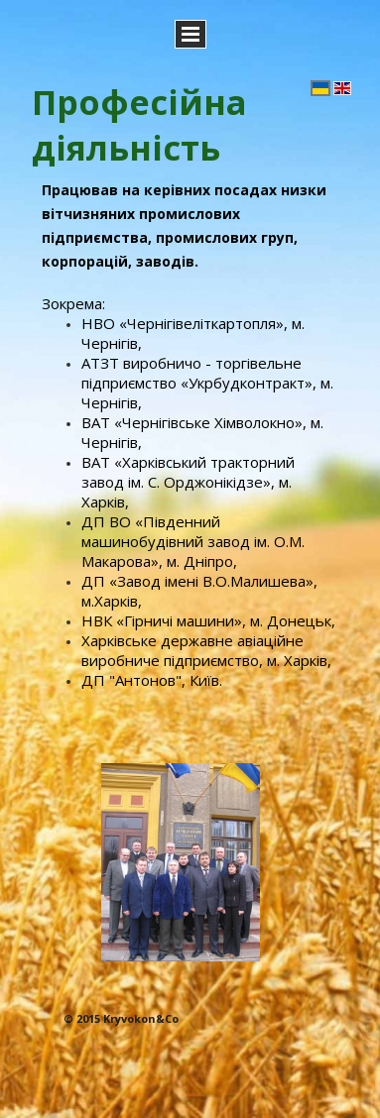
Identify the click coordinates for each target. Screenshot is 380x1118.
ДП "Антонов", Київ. (151, 680)
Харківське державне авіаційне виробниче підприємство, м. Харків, (206, 650)
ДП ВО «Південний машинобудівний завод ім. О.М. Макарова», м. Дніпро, (193, 541)
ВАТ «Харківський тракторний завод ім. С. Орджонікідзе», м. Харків (188, 481)
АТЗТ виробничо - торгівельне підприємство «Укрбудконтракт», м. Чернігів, (207, 382)
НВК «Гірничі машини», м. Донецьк (206, 620)
